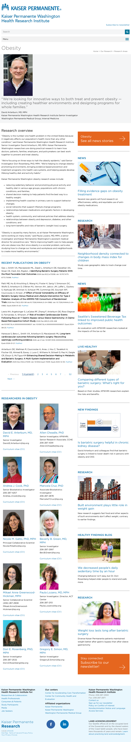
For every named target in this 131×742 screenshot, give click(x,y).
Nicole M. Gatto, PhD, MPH (19, 539)
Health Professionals (10, 699)
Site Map (4, 733)
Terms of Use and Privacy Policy (21, 733)
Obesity (86, 136)
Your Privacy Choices (9, 735)
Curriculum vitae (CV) (14, 449)
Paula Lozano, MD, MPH (54, 592)
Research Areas (120, 51)
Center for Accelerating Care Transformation (65, 693)
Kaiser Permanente (53, 707)
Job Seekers (6, 711)
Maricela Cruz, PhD (51, 486)
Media (4, 708)
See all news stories (97, 141)
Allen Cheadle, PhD (52, 433)
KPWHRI (10, 731)
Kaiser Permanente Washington (59, 710)
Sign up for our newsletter (100, 703)
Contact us (93, 700)
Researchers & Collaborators (14, 695)
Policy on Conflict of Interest (101, 706)
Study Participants (9, 705)
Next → (11, 379)
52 (70, 374)
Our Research (106, 51)
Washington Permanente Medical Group (63, 713)
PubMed (14, 277)
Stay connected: (92, 658)
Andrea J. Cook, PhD (16, 486)
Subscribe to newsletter (118, 25)
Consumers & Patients (11, 702)
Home (95, 51)
